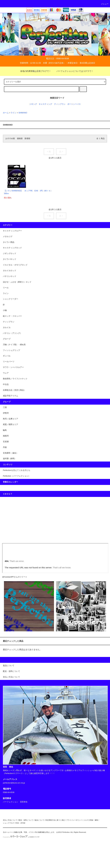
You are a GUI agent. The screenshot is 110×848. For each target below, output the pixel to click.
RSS (17, 823)
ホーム (6, 113)
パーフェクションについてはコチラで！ (73, 71)
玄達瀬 (6, 442)
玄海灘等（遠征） (10, 453)
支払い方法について (10, 820)
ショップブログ (8, 823)
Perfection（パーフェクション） (16, 476)
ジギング (33, 104)
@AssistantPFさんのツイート (14, 577)
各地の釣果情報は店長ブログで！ (34, 71)
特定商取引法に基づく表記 (55, 820)
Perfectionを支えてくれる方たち (16, 470)
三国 (5, 407)
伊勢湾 (6, 413)
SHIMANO (23, 113)
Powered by (21, 837)
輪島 (5, 430)
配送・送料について (26, 820)
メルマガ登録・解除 (91, 820)
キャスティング (45, 104)
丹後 (5, 447)
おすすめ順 (10, 139)
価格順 (20, 139)
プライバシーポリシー (74, 820)
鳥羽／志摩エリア (10, 419)
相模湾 (6, 436)
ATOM (23, 823)
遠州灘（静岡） (9, 459)
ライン (13, 113)
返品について (39, 820)
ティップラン (60, 104)
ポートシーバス (74, 104)
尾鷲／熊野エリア (10, 424)
